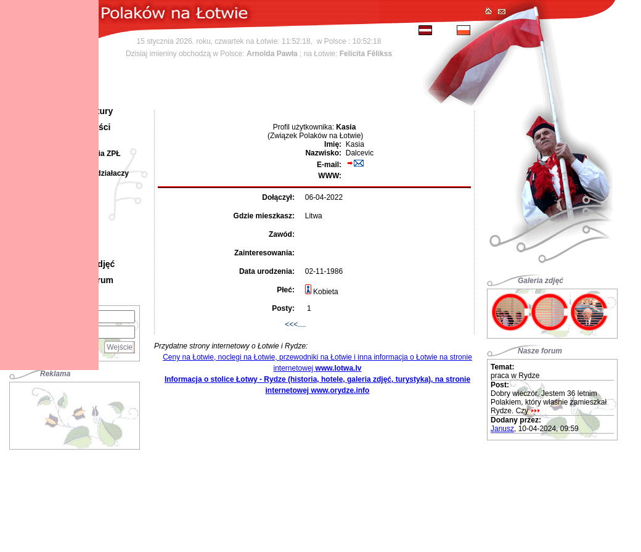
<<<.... (295, 324)
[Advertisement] (74, 413)
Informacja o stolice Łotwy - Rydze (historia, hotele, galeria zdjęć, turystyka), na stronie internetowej (317, 385)
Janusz (502, 428)
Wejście (120, 347)
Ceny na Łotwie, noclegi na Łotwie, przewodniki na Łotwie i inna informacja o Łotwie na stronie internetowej (317, 363)
